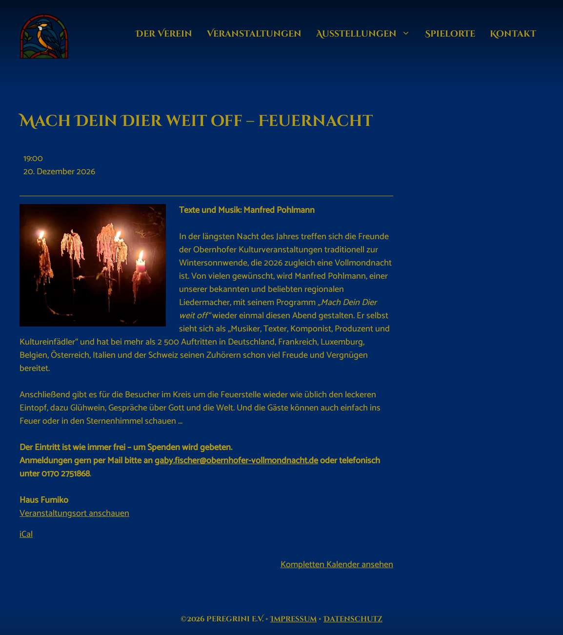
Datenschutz (352, 619)
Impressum (293, 619)
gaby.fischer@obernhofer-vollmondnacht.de (236, 460)
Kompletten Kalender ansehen (337, 564)
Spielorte (450, 34)
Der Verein (164, 34)
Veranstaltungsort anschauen (74, 513)
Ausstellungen (367, 34)
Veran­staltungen (254, 34)
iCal (26, 534)
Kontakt (513, 34)
